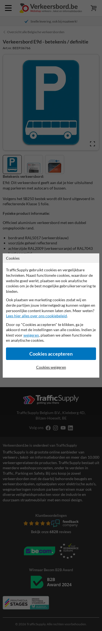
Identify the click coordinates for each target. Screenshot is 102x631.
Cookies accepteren (51, 354)
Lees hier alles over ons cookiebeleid (36, 315)
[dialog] (51, 315)
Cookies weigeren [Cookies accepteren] (51, 367)
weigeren (31, 335)
